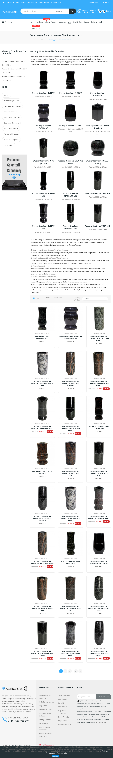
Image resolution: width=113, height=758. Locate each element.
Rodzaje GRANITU (64, 724)
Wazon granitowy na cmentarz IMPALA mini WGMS (99, 653)
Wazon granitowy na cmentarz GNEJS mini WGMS (42, 562)
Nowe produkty (63, 717)
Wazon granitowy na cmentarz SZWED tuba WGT (99, 473)
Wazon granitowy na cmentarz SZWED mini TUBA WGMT (42, 653)
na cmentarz (8, 145)
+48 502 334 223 (88, 12)
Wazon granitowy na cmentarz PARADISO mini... (99, 517)
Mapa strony (62, 721)
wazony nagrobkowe (11, 101)
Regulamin (43, 706)
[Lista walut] (106, 2)
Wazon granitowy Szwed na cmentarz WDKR (70, 337)
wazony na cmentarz (12, 117)
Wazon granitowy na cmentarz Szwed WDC (99, 562)
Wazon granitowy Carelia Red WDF (42, 472)
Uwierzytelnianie (64, 695)
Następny (80, 671)
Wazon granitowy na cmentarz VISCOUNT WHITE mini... (71, 518)
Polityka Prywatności (101, 722)
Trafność (95, 299)
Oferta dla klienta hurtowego (45, 735)
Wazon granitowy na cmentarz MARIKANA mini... (42, 427)
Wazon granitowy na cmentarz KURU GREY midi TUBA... (99, 338)
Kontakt (58, 2)
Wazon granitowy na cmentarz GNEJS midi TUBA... (70, 473)
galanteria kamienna (11, 123)
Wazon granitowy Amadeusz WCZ (42, 337)
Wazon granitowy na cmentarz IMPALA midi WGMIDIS (42, 518)
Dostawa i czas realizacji (45, 696)
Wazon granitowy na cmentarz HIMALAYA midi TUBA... (42, 608)
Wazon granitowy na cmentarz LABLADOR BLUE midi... (98, 608)
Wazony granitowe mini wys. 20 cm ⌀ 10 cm (13, 79)
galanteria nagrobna (11, 139)
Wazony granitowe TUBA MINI (97, 226)
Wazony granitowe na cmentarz (14, 52)
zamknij (55, 756)
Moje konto (62, 699)
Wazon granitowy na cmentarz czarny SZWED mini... (70, 428)
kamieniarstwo (9, 112)
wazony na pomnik (11, 128)
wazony (6, 95)
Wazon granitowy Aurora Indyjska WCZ (99, 427)
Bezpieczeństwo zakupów (45, 714)
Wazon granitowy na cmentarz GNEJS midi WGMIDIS (70, 383)
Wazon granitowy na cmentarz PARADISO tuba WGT (70, 608)
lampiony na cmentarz (12, 106)
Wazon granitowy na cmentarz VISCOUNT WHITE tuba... (42, 383)
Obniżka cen (62, 707)
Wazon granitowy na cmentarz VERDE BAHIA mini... (70, 653)
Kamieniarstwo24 (17, 745)
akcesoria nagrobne (11, 134)
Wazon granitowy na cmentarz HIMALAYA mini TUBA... (99, 383)
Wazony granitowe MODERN (70, 93)
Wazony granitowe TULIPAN (43, 93)
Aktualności (43, 723)
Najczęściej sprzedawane (63, 711)
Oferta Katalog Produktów (44, 728)
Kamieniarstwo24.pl (42, 333)
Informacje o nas (45, 709)
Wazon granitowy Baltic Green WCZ (70, 562)
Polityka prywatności (46, 702)
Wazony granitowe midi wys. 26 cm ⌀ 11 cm (13, 71)
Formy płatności (45, 720)
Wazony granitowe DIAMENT (71, 126)
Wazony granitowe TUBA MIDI (97, 193)
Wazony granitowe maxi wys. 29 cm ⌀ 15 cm (13, 63)
